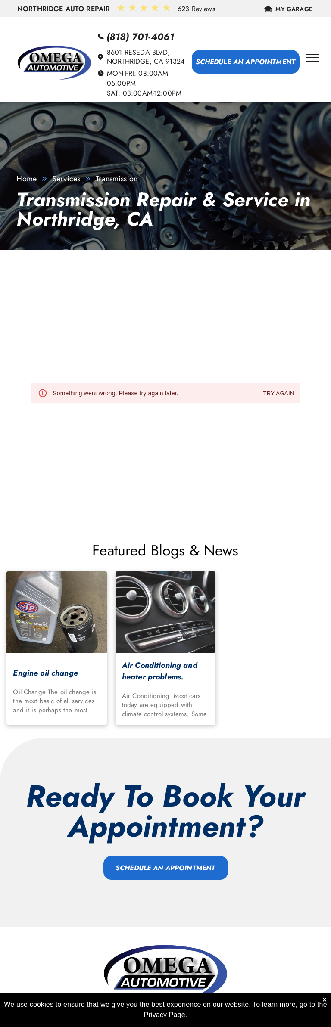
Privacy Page (164, 1014)
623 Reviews (196, 9)
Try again (278, 393)
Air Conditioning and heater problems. (159, 671)
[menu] (312, 58)
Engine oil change (45, 673)
